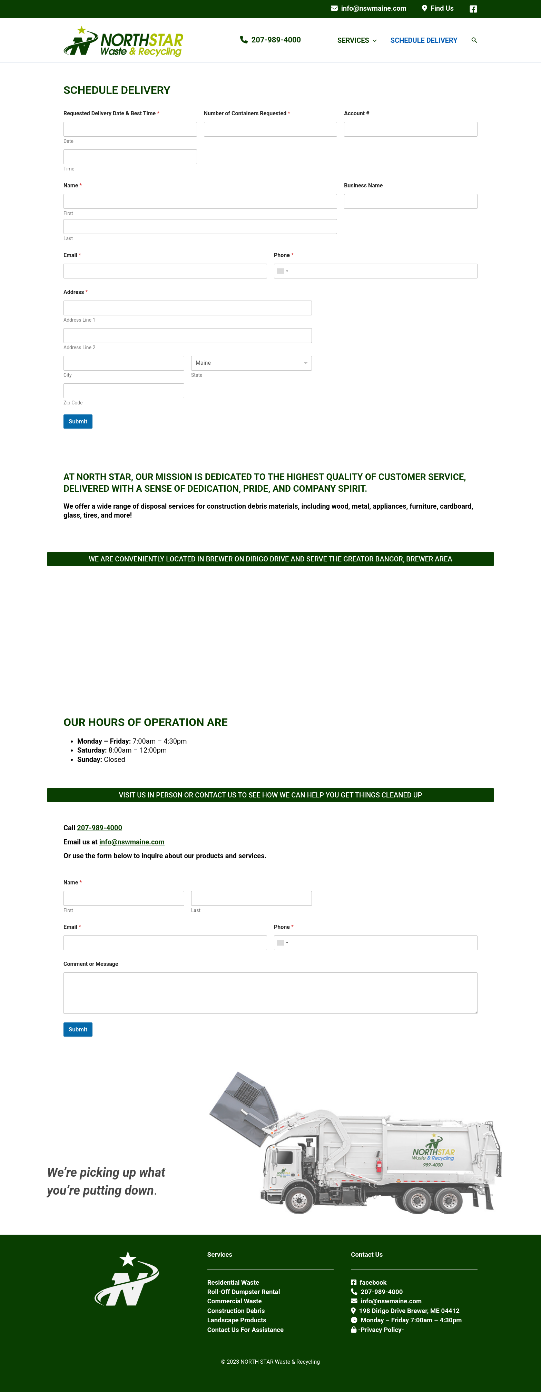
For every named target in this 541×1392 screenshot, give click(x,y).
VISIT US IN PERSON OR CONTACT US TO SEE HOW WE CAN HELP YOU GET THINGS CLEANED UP (270, 795)
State (197, 375)
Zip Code (73, 402)
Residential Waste (233, 1282)
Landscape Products (236, 1320)
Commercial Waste (234, 1301)
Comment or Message (90, 964)
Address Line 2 (79, 347)
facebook (368, 1282)
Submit (78, 421)
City (67, 375)
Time (68, 168)
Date (68, 141)
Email (72, 255)
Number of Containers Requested (247, 113)
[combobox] (282, 271)
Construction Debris (236, 1311)
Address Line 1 (79, 320)
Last (68, 238)
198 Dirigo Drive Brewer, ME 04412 (405, 1311)
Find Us (438, 8)
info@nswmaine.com (368, 8)
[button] (373, 40)
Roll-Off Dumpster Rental (243, 1292)
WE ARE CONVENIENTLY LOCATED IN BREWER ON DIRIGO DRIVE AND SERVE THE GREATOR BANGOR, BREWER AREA (270, 559)
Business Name (363, 185)
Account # (356, 113)
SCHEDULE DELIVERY (424, 40)
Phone (284, 255)
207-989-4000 (99, 828)
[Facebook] (473, 9)
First (68, 213)
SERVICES (357, 40)
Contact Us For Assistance (245, 1330)
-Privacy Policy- (377, 1330)
